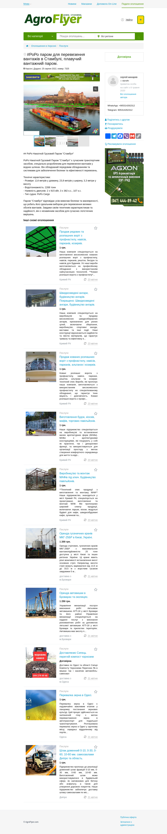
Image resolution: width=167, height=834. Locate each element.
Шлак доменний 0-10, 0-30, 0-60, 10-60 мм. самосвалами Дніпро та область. (78, 754)
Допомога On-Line (106, 4)
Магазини (86, 4)
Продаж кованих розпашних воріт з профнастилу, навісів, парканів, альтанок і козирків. (78, 360)
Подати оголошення (133, 4)
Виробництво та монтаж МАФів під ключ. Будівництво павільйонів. (78, 477)
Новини (72, 4)
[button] (50, 141)
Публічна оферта (128, 817)
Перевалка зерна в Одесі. (76, 695)
